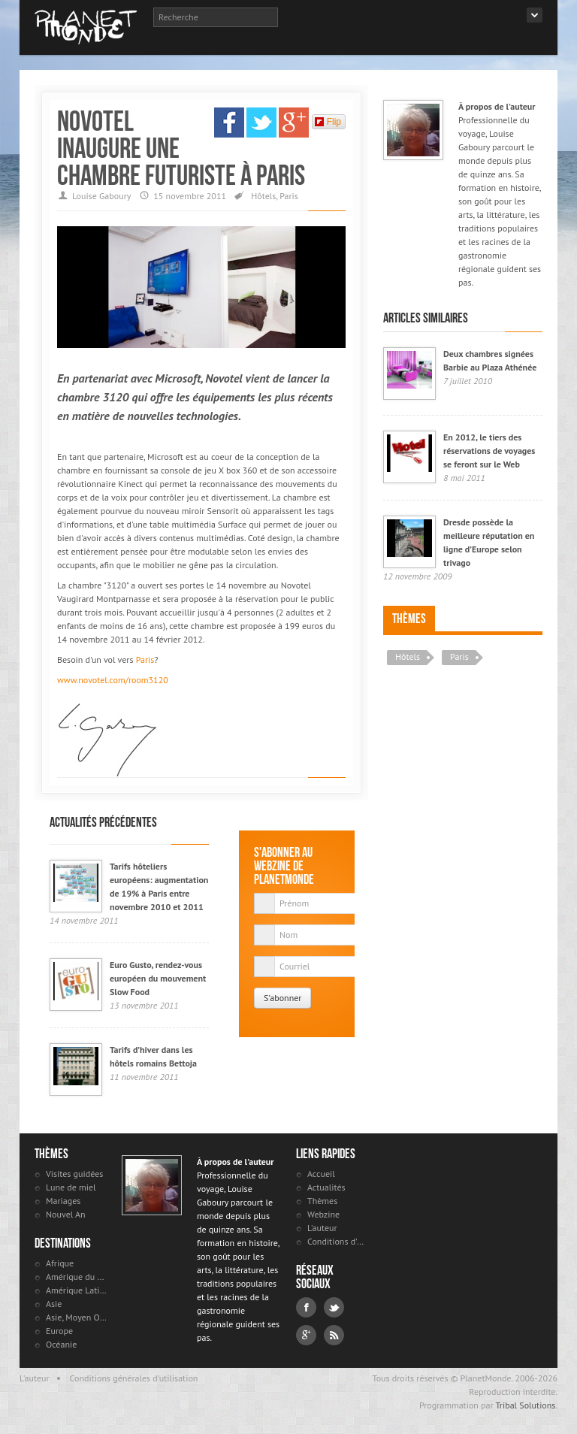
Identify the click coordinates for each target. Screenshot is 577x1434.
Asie (54, 1303)
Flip (328, 121)
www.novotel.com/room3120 (112, 679)
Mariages (63, 1200)
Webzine (323, 1214)
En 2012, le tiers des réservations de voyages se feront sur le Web (489, 450)
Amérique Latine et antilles (76, 1290)
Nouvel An (66, 1214)
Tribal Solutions (525, 1405)
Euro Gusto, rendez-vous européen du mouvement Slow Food (158, 978)
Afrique (60, 1263)
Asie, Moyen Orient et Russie (76, 1317)
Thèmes (409, 618)
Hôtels (263, 195)
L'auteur (322, 1227)
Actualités (326, 1187)
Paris (288, 195)
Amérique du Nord (76, 1276)
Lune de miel (71, 1187)
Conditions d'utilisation (337, 1241)
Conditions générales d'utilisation (134, 1378)
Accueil (321, 1173)
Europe (59, 1330)
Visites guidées (74, 1173)
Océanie (61, 1344)
